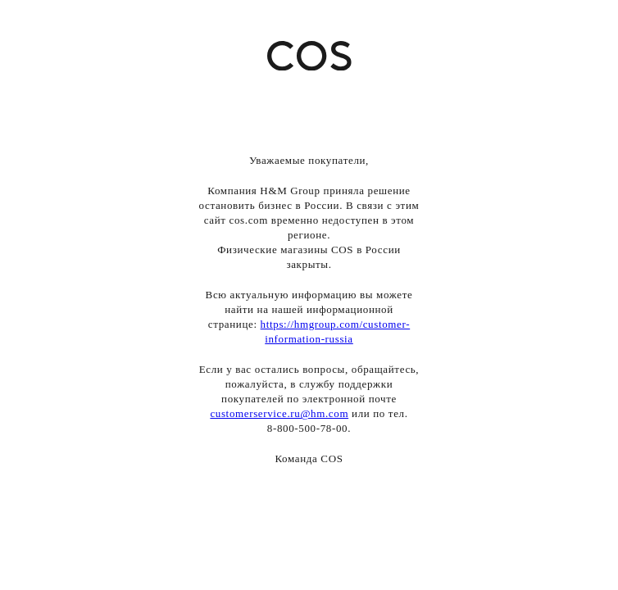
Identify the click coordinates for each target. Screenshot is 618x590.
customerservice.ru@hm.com (279, 413)
